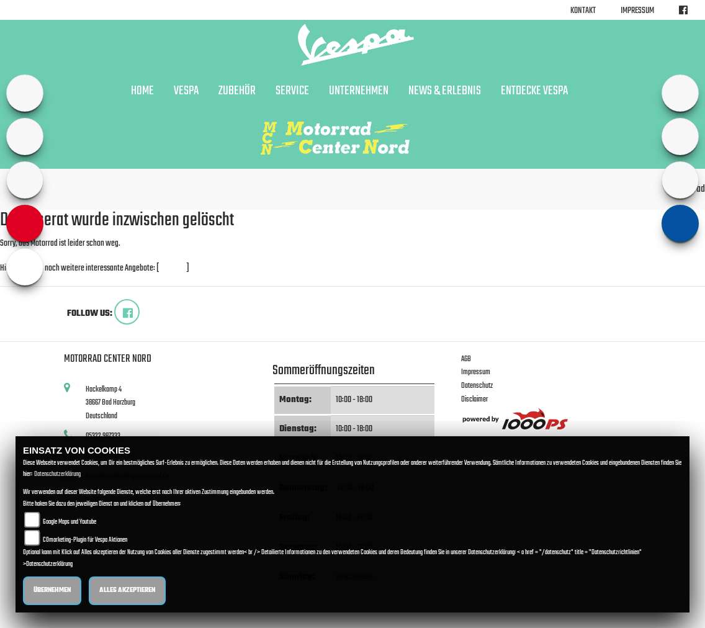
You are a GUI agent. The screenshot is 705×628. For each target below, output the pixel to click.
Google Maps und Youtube (69, 522)
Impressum (637, 11)
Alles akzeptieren (127, 590)
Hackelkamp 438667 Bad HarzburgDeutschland (110, 403)
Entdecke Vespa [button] (534, 91)
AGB (466, 359)
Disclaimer (474, 399)
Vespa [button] (186, 91)
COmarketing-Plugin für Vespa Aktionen (85, 540)
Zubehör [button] (237, 91)
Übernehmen (52, 590)
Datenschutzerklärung (57, 474)
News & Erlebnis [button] (444, 91)
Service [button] (292, 91)
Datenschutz (477, 385)
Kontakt (583, 11)
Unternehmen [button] (358, 91)
